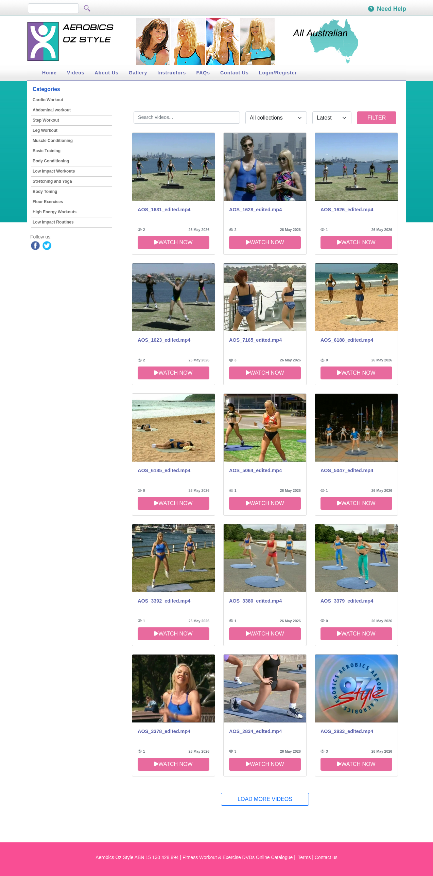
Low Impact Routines (53, 222)
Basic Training (46, 150)
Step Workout (46, 120)
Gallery (138, 72)
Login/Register (278, 72)
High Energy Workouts (54, 212)
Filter (376, 118)
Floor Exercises (48, 201)
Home (49, 72)
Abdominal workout (52, 110)
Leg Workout (45, 130)
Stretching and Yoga (52, 181)
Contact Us (234, 72)
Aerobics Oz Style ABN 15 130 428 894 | (138, 857)
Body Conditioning (51, 161)
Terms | (305, 857)
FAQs (203, 72)
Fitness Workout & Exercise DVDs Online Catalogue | (240, 857)
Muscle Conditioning (53, 140)
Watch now (173, 242)
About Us (107, 72)
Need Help (387, 8)
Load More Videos (265, 799)
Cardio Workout (48, 99)
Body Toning (45, 191)
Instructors (171, 72)
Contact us (326, 857)
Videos (76, 72)
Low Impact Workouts (54, 171)
